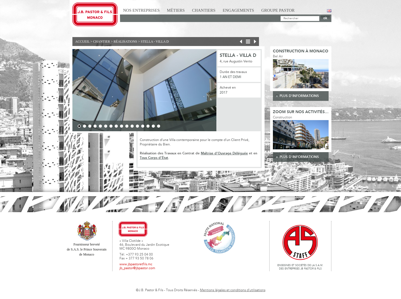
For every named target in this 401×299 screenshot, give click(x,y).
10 (126, 126)
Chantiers (203, 10)
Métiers (176, 10)
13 (142, 126)
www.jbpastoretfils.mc (135, 264)
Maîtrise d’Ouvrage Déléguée (224, 153)
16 (158, 126)
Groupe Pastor (278, 10)
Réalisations (125, 41)
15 (153, 126)
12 (137, 126)
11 (132, 126)
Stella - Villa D (155, 41)
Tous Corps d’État (154, 158)
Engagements (238, 10)
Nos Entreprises (141, 10)
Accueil (82, 41)
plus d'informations (299, 96)
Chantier (101, 41)
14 (148, 126)
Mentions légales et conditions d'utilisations (232, 290)
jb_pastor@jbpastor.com (137, 268)
